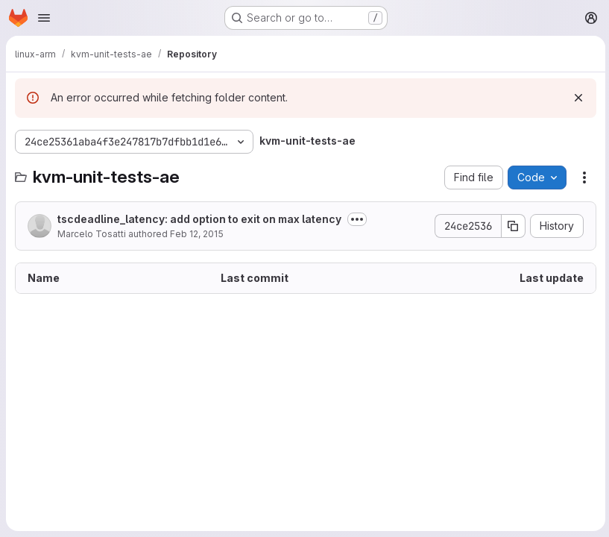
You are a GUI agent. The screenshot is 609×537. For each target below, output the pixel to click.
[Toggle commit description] (357, 219)
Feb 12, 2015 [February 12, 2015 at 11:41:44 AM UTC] (197, 233)
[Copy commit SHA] (511, 226)
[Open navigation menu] (44, 18)
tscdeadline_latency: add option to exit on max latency (199, 219)
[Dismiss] (576, 98)
